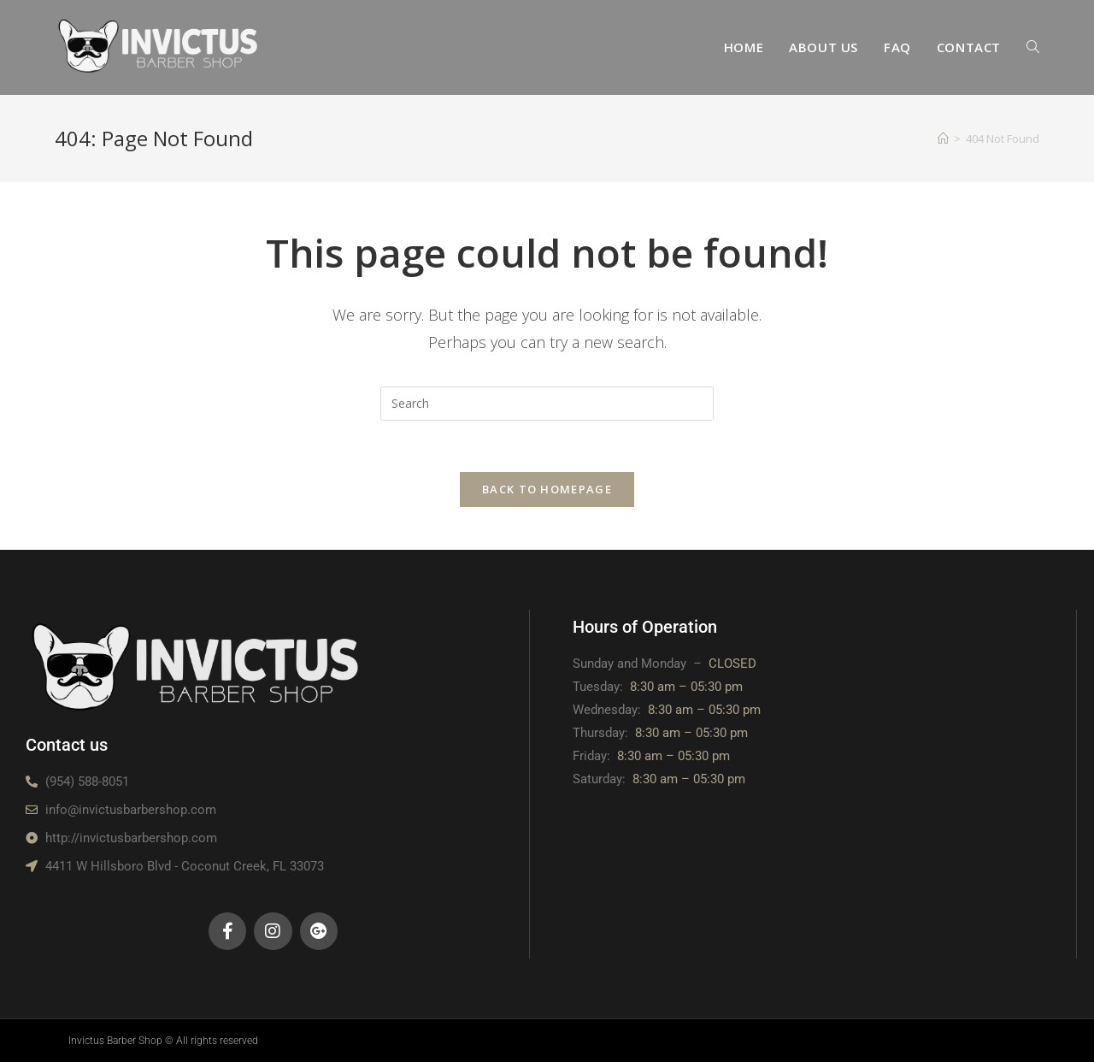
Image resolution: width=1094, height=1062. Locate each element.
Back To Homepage (547, 489)
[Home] (943, 138)
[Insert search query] (547, 403)
